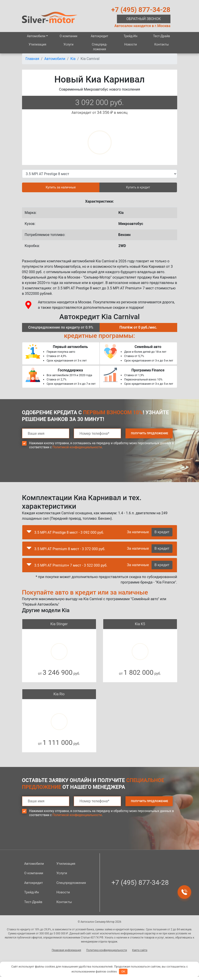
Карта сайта (139, 950)
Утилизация (37, 44)
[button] (29, 532)
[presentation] (56, 469)
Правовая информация (66, 950)
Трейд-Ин (130, 36)
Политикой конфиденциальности (77, 447)
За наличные (138, 532)
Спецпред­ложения (99, 47)
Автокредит (99, 36)
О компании (68, 36)
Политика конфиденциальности (106, 950)
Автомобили (36, 36)
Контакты (161, 44)
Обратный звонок (143, 19)
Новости (130, 44)
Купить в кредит (138, 187)
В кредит (162, 532)
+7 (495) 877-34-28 (140, 10)
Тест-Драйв (161, 36)
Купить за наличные (61, 187)
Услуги (68, 44)
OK (123, 971)
